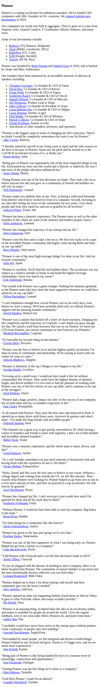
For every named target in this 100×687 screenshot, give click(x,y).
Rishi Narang (39, 66)
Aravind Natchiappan (16, 632)
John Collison (17, 106)
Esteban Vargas (12, 536)
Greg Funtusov (12, 453)
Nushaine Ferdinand (15, 503)
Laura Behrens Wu (20, 109)
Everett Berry (11, 343)
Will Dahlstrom (12, 190)
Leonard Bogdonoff (15, 576)
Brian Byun (10, 516)
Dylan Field (16, 92)
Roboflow (15, 52)
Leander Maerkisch (15, 682)
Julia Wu (8, 263)
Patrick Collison (19, 119)
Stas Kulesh (10, 649)
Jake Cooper (10, 139)
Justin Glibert (11, 559)
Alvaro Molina (12, 466)
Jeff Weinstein (17, 102)
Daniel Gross (61, 66)
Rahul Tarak (10, 439)
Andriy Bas (10, 619)
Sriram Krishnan (19, 123)
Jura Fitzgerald (12, 662)
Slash (12, 49)
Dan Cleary (10, 406)
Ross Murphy (11, 249)
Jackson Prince (12, 210)
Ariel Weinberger (13, 489)
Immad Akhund (18, 99)
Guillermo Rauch (19, 95)
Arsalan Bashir (12, 369)
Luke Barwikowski (14, 549)
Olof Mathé (16, 116)
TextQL (13, 59)
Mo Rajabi (9, 602)
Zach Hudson (11, 393)
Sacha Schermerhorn (15, 526)
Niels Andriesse (12, 223)
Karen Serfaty (11, 156)
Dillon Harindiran (14, 296)
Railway (14, 45)
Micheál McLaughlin (16, 333)
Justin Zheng (11, 173)
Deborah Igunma (13, 423)
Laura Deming (18, 113)
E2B (11, 56)
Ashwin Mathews (13, 359)
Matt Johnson (11, 672)
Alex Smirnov (11, 589)
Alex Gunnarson (13, 233)
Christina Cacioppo (21, 85)
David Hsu (15, 89)
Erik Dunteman (12, 279)
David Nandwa (12, 313)
